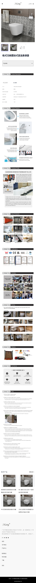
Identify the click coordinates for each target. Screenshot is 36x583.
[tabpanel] (18, 25)
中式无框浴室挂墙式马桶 (8, 509)
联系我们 (4, 553)
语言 (3, 565)
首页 (3, 541)
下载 (3, 560)
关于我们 (4, 545)
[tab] (4, 47)
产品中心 (4, 548)
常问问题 (4, 557)
